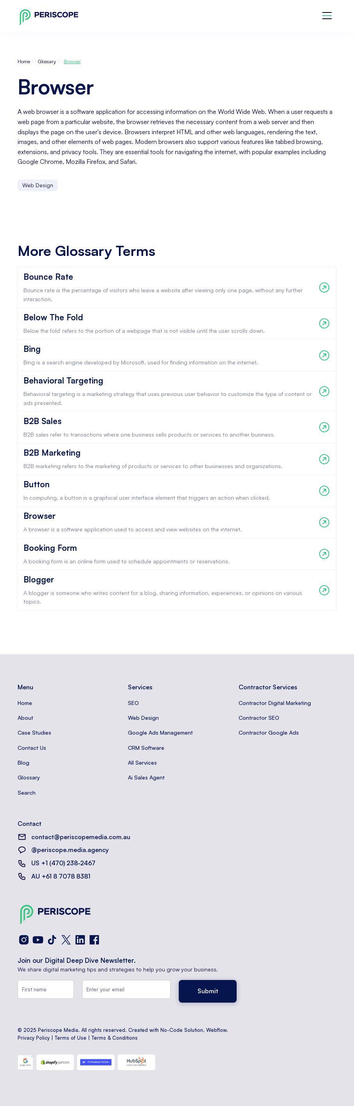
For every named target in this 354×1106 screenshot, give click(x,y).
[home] (49, 16)
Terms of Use (70, 1038)
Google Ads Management (160, 732)
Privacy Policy (34, 1038)
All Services (142, 762)
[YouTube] (38, 940)
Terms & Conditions (115, 1038)
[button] (327, 15)
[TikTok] (52, 940)
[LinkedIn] (80, 940)
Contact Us (32, 747)
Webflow (216, 1030)
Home (24, 61)
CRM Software (146, 747)
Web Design (143, 717)
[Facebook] (94, 940)
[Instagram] (24, 940)
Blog (23, 762)
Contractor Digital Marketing (275, 702)
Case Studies (34, 732)
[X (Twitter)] (66, 940)
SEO (133, 702)
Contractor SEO (259, 717)
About (25, 717)
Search (27, 792)
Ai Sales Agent (146, 777)
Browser (72, 61)
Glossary (47, 61)
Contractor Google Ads (269, 732)
